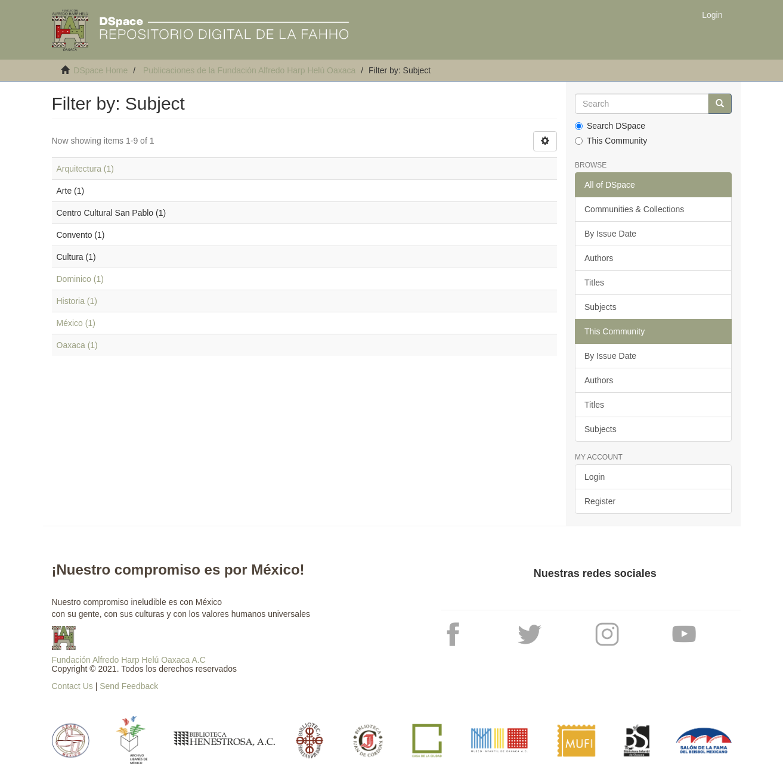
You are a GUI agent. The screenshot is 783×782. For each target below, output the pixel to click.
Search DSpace (610, 126)
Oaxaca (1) (77, 345)
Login (594, 477)
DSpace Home (100, 70)
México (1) (76, 323)
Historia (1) (77, 301)
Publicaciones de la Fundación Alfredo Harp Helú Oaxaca (249, 70)
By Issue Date (610, 233)
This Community (611, 140)
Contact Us (72, 686)
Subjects (600, 307)
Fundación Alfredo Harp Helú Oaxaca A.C (129, 660)
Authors (598, 258)
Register (599, 501)
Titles (594, 282)
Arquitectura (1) (85, 168)
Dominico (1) (80, 279)
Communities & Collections (634, 209)
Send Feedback (129, 686)
